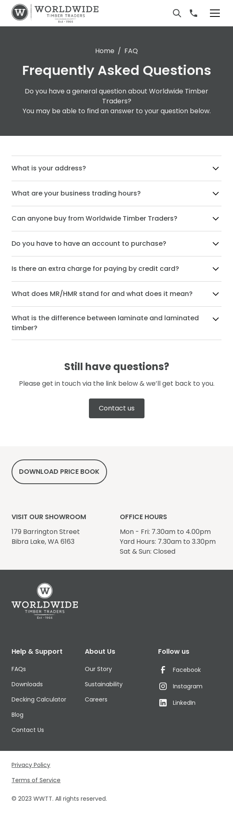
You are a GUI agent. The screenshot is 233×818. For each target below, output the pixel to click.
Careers (96, 699)
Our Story (98, 669)
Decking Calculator (39, 699)
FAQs (19, 669)
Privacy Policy (31, 765)
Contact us (117, 408)
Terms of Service (36, 780)
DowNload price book (59, 471)
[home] (55, 13)
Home (104, 51)
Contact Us (28, 730)
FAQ (131, 51)
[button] (213, 13)
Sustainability (104, 684)
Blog (17, 715)
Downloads (27, 684)
